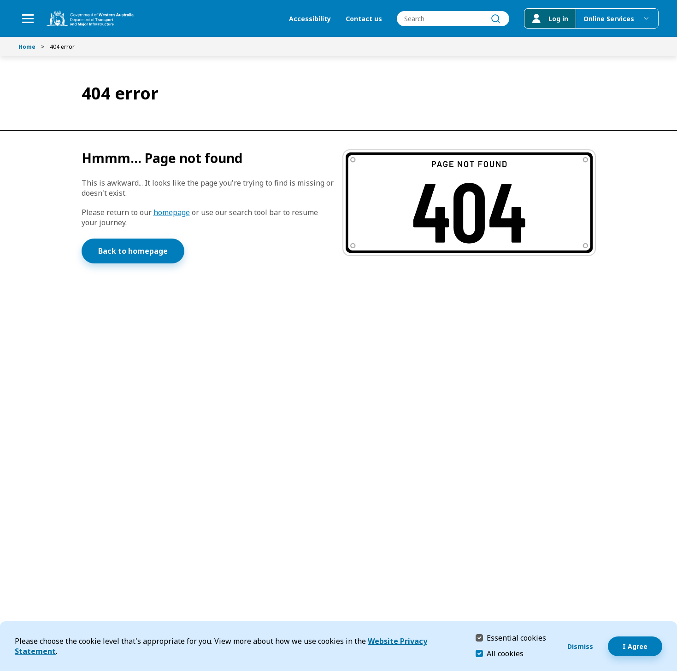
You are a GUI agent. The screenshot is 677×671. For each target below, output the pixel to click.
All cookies (505, 653)
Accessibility (310, 18)
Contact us (364, 18)
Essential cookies (516, 637)
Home (26, 47)
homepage (171, 212)
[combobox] (453, 18)
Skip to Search (2, 2)
